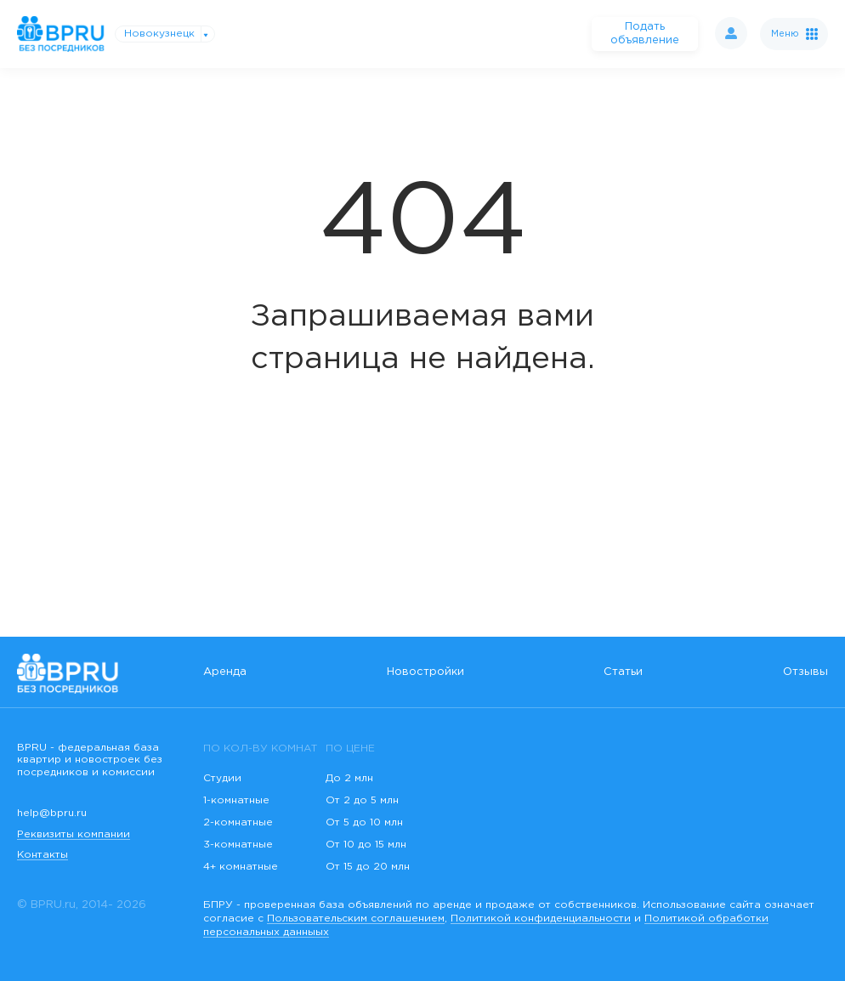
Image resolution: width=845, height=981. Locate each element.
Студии (222, 778)
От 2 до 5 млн (362, 800)
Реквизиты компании (73, 834)
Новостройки (425, 672)
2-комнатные (238, 822)
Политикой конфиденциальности (541, 918)
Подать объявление (644, 33)
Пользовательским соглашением (356, 918)
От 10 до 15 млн (366, 844)
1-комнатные (236, 800)
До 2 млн (349, 778)
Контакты (42, 854)
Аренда (225, 672)
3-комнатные (238, 844)
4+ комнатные (240, 866)
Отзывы (805, 672)
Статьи (623, 672)
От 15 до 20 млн (368, 866)
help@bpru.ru (52, 813)
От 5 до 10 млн (364, 822)
